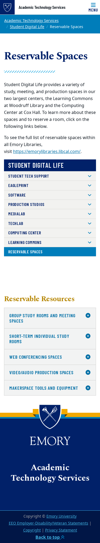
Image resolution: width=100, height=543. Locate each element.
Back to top (50, 537)
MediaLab (16, 213)
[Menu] (93, 7)
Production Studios (26, 204)
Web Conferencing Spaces (35, 357)
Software (17, 194)
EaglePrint (18, 185)
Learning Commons (25, 242)
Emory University (61, 516)
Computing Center (24, 232)
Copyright (32, 530)
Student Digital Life (27, 27)
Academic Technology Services (42, 7)
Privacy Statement (61, 530)
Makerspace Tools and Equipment (43, 388)
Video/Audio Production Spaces (41, 372)
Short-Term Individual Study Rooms (39, 338)
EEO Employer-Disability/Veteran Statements (48, 523)
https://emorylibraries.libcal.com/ (47, 151)
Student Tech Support (28, 175)
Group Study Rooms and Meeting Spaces (42, 318)
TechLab (15, 223)
